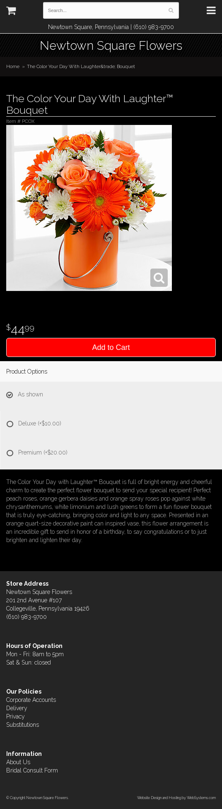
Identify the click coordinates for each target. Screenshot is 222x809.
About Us (18, 762)
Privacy (15, 716)
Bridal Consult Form (32, 770)
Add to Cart (111, 347)
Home (12, 66)
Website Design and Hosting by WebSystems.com (176, 797)
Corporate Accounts (31, 700)
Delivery (16, 708)
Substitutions (22, 724)
